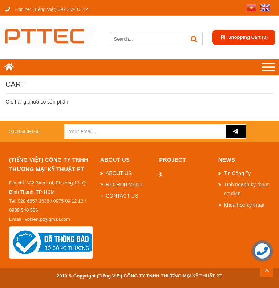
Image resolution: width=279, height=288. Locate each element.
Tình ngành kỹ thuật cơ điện (246, 189)
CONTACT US (122, 196)
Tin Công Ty (237, 173)
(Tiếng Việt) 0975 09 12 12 (46, 9)
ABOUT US (119, 173)
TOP (266, 268)
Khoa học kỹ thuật (244, 205)
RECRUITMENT (124, 184)
